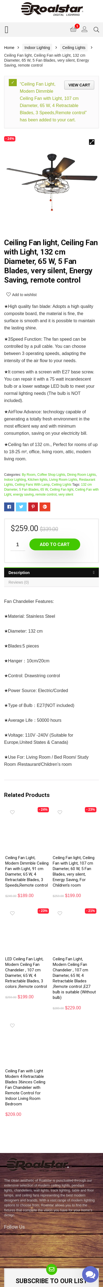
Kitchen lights (37, 480)
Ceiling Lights (73, 47)
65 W (44, 489)
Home (9, 47)
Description (19, 572)
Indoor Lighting (37, 47)
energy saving (23, 494)
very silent (65, 494)
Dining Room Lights (81, 475)
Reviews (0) (19, 582)
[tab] (51, 572)
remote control (46, 494)
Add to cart (55, 544)
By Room (28, 475)
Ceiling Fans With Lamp (32, 485)
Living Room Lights (63, 480)
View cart (79, 85)
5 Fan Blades (29, 489)
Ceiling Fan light (61, 489)
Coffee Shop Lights (51, 475)
